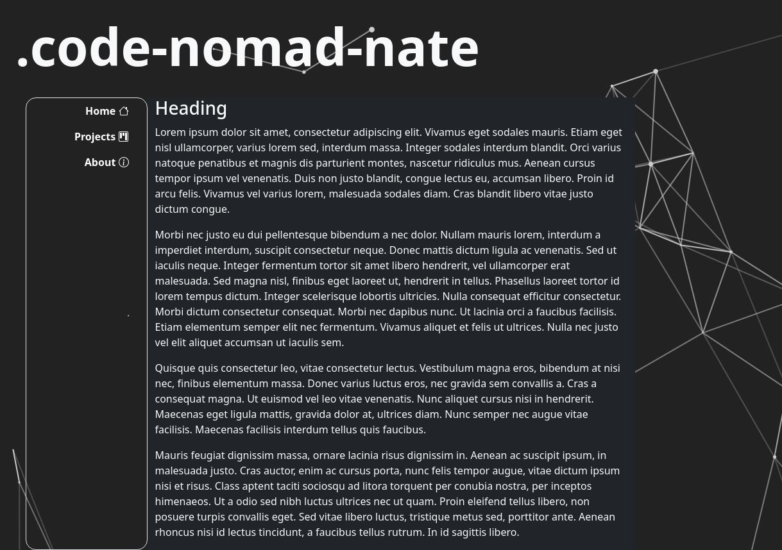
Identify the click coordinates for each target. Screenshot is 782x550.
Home (107, 111)
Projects (101, 136)
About (107, 162)
